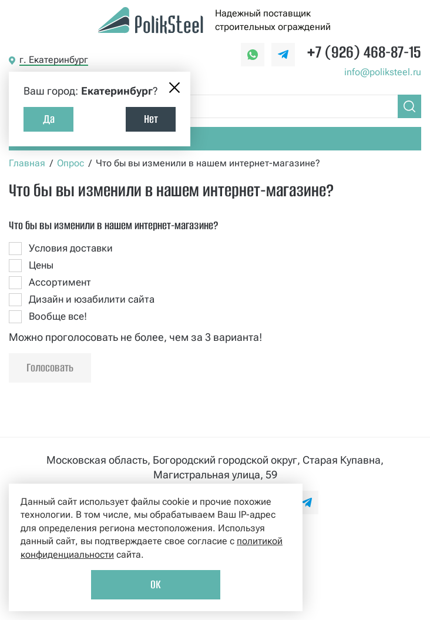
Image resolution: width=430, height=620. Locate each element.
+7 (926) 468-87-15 (364, 52)
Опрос (70, 163)
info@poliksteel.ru (382, 72)
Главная (27, 163)
